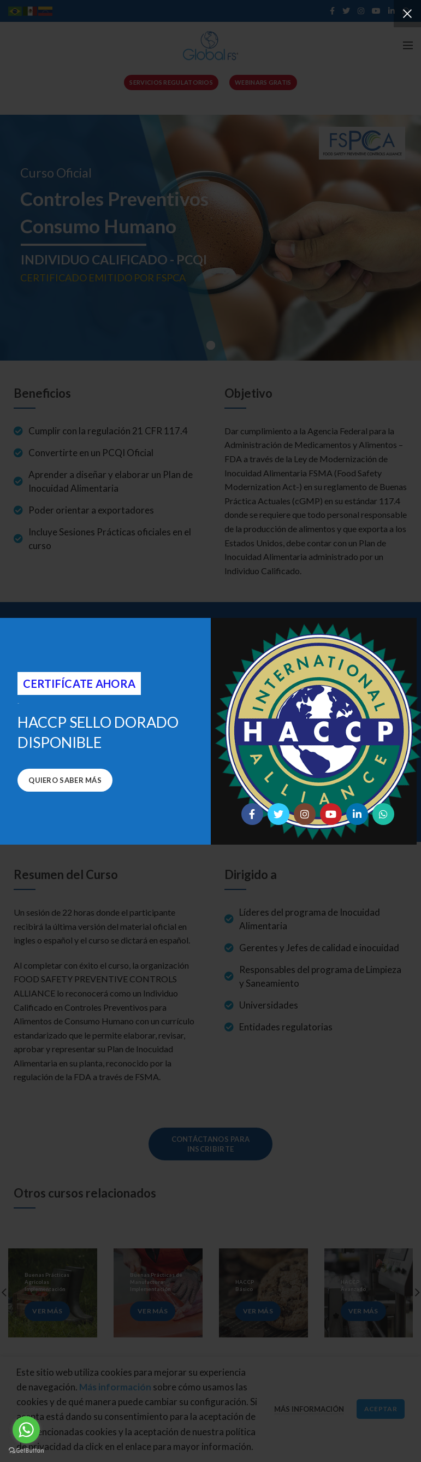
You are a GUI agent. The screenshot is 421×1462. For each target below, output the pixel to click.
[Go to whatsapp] (26, 1429)
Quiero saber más (65, 780)
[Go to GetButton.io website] (26, 1450)
